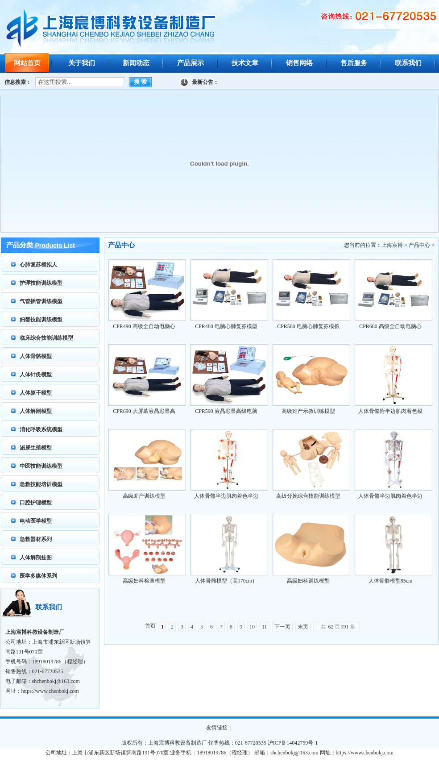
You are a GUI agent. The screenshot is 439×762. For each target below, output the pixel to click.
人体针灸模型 (36, 374)
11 (264, 627)
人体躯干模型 (36, 393)
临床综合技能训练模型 (46, 338)
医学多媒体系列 (38, 576)
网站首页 (27, 63)
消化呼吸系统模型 (41, 429)
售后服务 (353, 63)
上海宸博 (392, 245)
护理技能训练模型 (41, 283)
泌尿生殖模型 (36, 448)
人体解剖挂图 (36, 557)
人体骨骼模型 (36, 356)
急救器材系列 (36, 539)
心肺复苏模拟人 (38, 265)
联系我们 (408, 63)
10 (252, 627)
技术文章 (245, 63)
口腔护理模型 (36, 503)
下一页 (282, 627)
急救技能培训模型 (41, 484)
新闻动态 (136, 63)
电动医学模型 (36, 521)
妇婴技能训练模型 (41, 319)
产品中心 (419, 245)
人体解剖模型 (36, 411)
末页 (303, 627)
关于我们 (81, 63)
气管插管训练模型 (41, 301)
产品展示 (190, 63)
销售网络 (299, 63)
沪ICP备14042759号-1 (293, 743)
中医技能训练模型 (41, 466)
